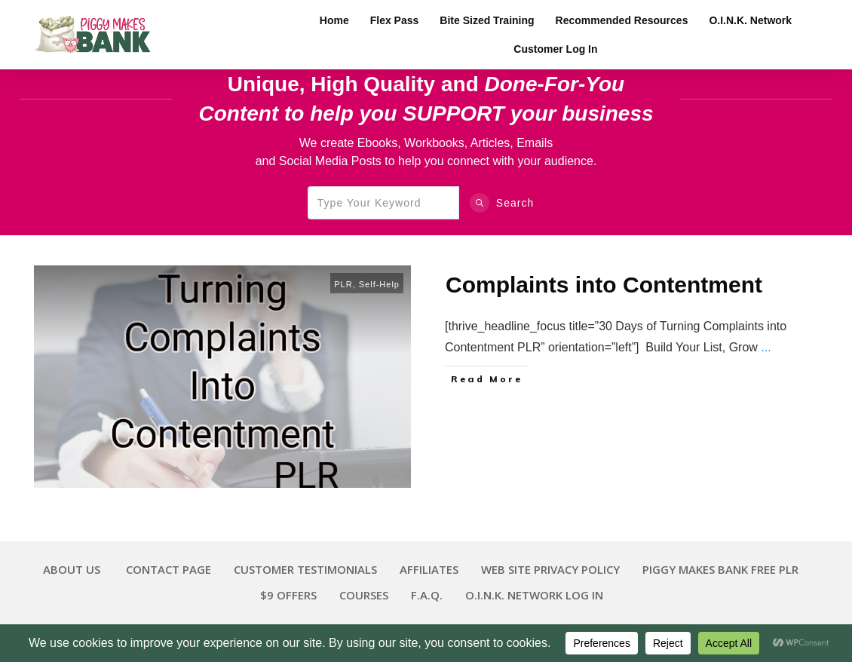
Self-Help (379, 284)
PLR (343, 284)
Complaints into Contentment (604, 284)
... (766, 347)
